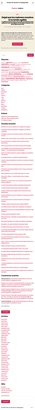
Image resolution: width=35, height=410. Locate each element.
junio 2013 (3, 380)
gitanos (4, 48)
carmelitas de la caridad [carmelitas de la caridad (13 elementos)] (5, 65)
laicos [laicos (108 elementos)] (11, 74)
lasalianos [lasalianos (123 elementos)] (17, 74)
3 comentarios (27, 26)
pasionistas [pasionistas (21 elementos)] (28, 76)
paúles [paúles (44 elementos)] (3, 78)
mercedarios (16, 48)
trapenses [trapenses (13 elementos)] (17, 80)
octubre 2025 (4, 332)
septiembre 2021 (5, 358)
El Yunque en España (6, 120)
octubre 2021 (4, 357)
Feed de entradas (5, 388)
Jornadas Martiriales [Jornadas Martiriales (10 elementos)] (4, 74)
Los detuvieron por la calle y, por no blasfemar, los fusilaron (16, 206)
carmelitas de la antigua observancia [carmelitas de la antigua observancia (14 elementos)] (23, 64)
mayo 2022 (4, 351)
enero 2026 (4, 326)
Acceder (3, 387)
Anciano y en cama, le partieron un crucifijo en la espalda (15, 126)
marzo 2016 (4, 376)
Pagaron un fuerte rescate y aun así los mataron (13, 245)
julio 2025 (3, 337)
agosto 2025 (4, 335)
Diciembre (4, 91)
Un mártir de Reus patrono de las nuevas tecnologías (14, 188)
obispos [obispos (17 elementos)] (22, 75)
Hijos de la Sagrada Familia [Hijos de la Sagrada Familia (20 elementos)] (14, 72)
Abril (17, 14)
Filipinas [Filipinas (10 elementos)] (28, 69)
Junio (2, 99)
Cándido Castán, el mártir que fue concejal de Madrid (14, 204)
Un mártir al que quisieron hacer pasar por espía (13, 234)
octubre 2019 (4, 366)
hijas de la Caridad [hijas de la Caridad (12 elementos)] (4, 72)
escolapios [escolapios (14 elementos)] (24, 69)
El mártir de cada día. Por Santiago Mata (17, 2)
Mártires (3, 100)
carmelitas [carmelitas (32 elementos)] (12, 64)
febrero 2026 (4, 324)
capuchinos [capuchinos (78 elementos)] (5, 64)
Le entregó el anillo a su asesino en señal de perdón (14, 157)
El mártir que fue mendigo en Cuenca (10, 214)
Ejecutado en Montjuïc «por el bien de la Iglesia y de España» (16, 221)
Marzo (2, 102)
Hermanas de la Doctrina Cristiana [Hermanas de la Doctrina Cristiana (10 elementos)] (22, 70)
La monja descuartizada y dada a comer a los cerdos (14, 248)
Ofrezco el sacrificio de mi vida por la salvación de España (16, 145)
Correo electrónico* (17, 307)
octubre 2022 (4, 349)
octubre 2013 (4, 378)
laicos (7, 48)
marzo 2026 (4, 323)
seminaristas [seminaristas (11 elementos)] (3, 80)
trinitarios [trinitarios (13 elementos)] (21, 80)
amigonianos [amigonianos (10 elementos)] (15, 62)
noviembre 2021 (5, 355)
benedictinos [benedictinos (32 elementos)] (25, 62)
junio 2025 (4, 339)
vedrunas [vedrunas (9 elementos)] (25, 80)
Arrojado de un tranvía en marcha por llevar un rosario (15, 227)
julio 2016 (3, 375)
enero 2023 (4, 348)
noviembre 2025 (5, 330)
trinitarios (25, 48)
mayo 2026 (4, 319)
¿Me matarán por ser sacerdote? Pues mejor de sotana (15, 173)
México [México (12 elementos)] (18, 75)
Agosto (3, 90)
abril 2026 (3, 321)
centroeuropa (10, 26)
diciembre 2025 (5, 328)
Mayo (2, 104)
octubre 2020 (4, 362)
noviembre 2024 (5, 342)
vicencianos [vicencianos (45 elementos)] (4, 81)
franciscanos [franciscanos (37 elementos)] (4, 70)
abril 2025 (3, 341)
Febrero (3, 95)
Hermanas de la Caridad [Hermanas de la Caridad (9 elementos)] (12, 70)
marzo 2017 (4, 373)
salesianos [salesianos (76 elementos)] (29, 79)
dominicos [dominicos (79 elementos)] (18, 69)
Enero (2, 93)
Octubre (3, 108)
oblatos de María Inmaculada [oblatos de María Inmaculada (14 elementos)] (7, 76)
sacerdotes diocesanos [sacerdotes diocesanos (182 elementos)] (15, 79)
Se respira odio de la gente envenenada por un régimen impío (17, 251)
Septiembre (4, 109)
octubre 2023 (4, 344)
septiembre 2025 (5, 333)
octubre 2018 (4, 367)
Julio (2, 97)
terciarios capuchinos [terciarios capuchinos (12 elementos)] (11, 80)
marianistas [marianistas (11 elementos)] (24, 74)
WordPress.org (5, 392)
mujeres (21, 48)
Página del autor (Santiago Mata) (9, 116)
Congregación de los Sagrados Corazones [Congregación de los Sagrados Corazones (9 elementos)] (7, 69)
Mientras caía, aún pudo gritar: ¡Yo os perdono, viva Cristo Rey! (17, 138)
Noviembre (4, 106)
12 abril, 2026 (19, 26)
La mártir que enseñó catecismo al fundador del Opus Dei (15, 185)
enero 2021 (4, 360)
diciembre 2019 (5, 364)
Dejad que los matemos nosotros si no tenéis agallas (14, 267)
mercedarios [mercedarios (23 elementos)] (4, 75)
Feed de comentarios (6, 390)
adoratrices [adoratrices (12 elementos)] (3, 62)
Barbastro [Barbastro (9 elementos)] (19, 62)
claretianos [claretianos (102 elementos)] (5, 67)
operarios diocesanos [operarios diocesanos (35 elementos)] (19, 77)
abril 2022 (3, 353)
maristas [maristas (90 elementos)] (30, 74)
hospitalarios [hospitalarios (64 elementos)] (25, 72)
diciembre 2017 (5, 369)
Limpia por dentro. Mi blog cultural (10, 118)
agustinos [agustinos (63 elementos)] (9, 62)
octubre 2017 (4, 371)
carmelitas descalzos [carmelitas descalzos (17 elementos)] (15, 65)
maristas (11, 48)
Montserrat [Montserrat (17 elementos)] (10, 75)
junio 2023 (4, 346)
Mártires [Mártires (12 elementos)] (14, 75)
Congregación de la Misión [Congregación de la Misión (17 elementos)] (15, 67)
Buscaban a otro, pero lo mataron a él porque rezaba (14, 224)
